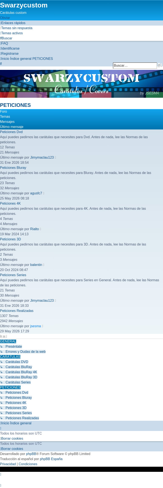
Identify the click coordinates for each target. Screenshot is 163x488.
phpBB (31, 454)
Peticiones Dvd (11, 132)
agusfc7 (36, 193)
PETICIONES (15, 105)
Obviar (5, 18)
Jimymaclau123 (42, 157)
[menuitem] (16, 28)
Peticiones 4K (10, 203)
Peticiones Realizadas (16, 311)
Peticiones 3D (10, 239)
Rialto (34, 229)
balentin (36, 265)
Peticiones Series (13, 275)
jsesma (35, 326)
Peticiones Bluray (13, 167)
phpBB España (51, 459)
